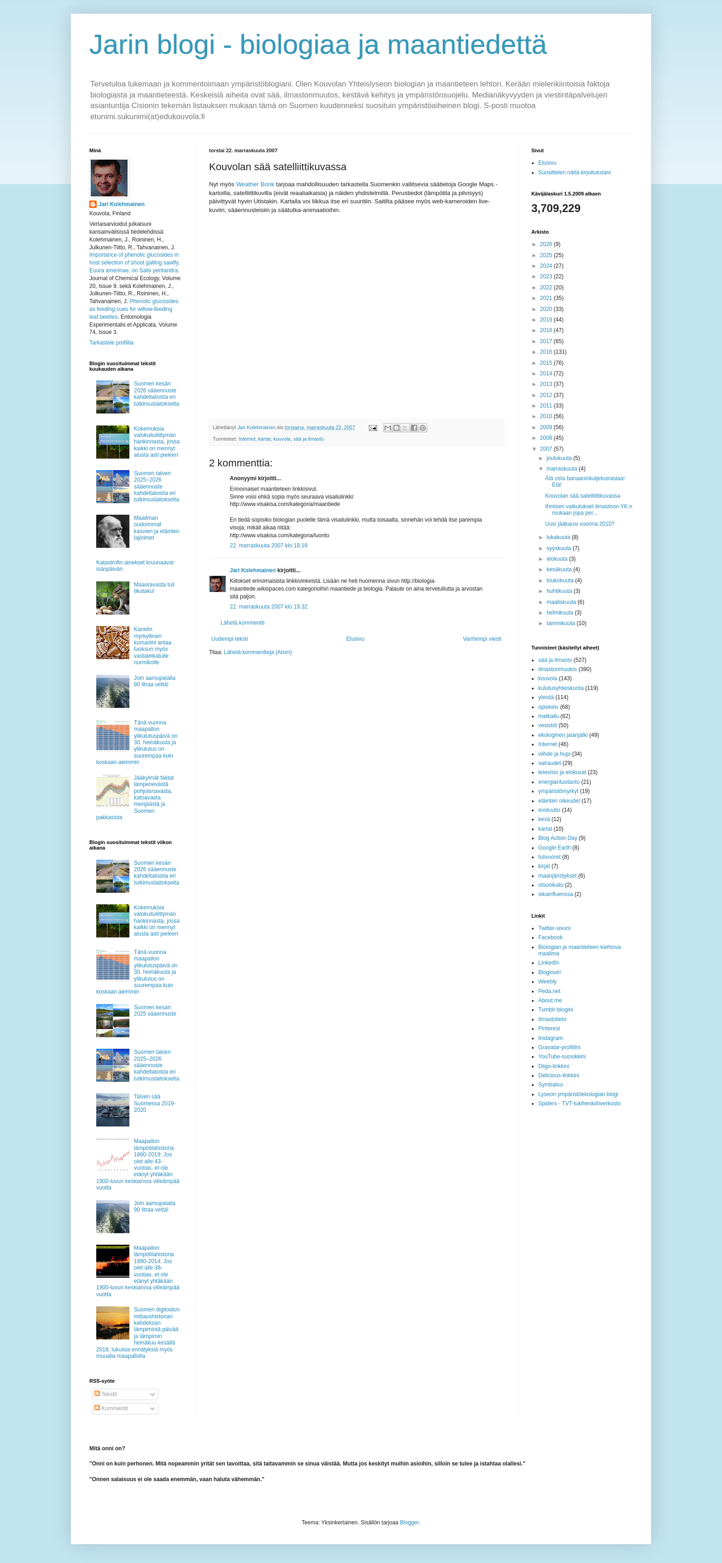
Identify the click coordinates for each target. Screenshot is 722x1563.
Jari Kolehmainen (253, 570)
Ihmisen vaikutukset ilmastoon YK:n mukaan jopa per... (588, 509)
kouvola (282, 439)
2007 (547, 449)
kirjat (544, 866)
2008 (547, 438)
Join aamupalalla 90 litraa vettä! (154, 681)
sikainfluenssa (555, 894)
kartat (264, 439)
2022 (547, 287)
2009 (547, 427)
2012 (547, 395)
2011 (547, 405)
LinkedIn (548, 963)
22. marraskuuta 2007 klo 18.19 (269, 545)
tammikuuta (561, 623)
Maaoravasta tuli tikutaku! (154, 587)
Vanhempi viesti (482, 639)
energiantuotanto (559, 782)
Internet (247, 439)
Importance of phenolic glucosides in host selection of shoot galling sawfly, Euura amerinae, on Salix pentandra (134, 263)
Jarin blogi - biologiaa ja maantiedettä (318, 44)
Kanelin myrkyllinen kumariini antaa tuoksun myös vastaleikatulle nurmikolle (152, 646)
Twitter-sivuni (554, 928)
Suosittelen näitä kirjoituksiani (574, 172)
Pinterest (549, 1028)
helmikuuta (561, 612)
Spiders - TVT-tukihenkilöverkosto (579, 1103)
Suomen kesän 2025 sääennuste (155, 1010)
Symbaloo (550, 1084)
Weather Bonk (255, 184)
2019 (547, 319)
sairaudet (549, 763)
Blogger (409, 1522)
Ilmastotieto (552, 1019)
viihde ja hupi (554, 754)
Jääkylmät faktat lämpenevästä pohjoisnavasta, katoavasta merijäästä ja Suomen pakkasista (135, 798)
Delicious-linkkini (558, 1075)
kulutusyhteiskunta (561, 688)
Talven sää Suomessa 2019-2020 (155, 1103)
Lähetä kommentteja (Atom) (258, 652)
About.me (550, 1000)
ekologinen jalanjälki (563, 735)
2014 (547, 373)
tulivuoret (549, 857)
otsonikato (551, 885)
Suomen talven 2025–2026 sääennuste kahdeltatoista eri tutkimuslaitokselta (156, 486)
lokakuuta (559, 537)
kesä (544, 819)
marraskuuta (563, 468)
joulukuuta (560, 458)
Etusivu (355, 639)
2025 (547, 255)
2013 (547, 384)
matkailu (548, 716)
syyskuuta (560, 548)
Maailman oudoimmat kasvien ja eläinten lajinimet (157, 528)
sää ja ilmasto (308, 439)
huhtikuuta (560, 591)
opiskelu (548, 707)
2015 (547, 363)
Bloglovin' (550, 972)
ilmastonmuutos (557, 669)
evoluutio (549, 810)
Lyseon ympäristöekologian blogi (578, 1094)
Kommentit (111, 1408)
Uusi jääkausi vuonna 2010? (580, 524)
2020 (547, 309)
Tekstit (105, 1394)
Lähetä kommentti (242, 623)
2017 (547, 341)
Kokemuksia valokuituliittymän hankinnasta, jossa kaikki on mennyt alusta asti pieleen (157, 442)
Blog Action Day (557, 838)
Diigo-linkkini (553, 1066)
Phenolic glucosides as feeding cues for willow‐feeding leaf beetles (133, 309)
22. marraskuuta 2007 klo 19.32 (269, 606)
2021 (547, 298)
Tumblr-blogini (555, 1009)
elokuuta (558, 559)
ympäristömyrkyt (558, 791)
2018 (547, 330)
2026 (547, 244)
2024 (547, 266)
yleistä (546, 697)
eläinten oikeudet (559, 801)
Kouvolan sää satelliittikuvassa (582, 496)
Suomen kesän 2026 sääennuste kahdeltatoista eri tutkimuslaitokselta (156, 393)
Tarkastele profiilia (111, 342)
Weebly (547, 981)
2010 (547, 416)
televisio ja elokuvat (562, 772)
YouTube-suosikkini (562, 1056)
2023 (547, 276)
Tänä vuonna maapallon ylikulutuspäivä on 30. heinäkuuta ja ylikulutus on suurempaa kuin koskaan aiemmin (137, 742)
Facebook (550, 937)
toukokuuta (561, 580)
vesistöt (547, 725)
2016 (547, 352)
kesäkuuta (560, 569)
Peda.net (549, 991)
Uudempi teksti (229, 639)
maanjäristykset (557, 876)
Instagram (550, 1038)
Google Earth (554, 848)
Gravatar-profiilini (559, 1047)
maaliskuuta (562, 602)
